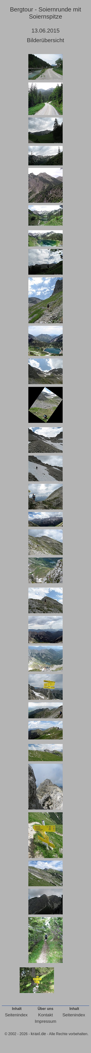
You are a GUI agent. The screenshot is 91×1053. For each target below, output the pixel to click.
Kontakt (45, 1014)
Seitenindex (16, 1014)
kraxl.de (38, 1033)
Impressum (45, 1021)
